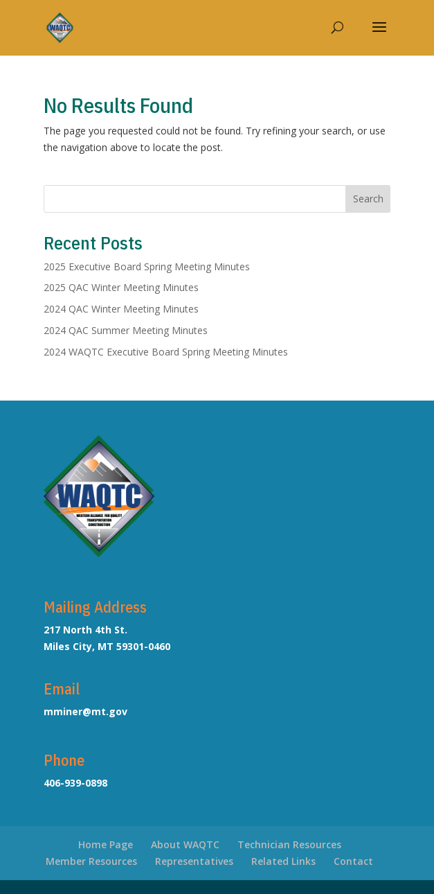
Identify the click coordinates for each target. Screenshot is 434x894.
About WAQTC (185, 844)
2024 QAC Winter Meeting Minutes (121, 308)
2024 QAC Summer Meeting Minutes (126, 330)
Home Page (105, 844)
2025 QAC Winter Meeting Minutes (121, 287)
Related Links (283, 861)
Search (368, 198)
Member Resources (91, 861)
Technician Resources (289, 844)
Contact (353, 861)
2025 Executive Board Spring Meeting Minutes (147, 266)
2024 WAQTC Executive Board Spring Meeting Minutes (166, 351)
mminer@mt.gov (85, 711)
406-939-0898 (75, 782)
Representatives (194, 861)
